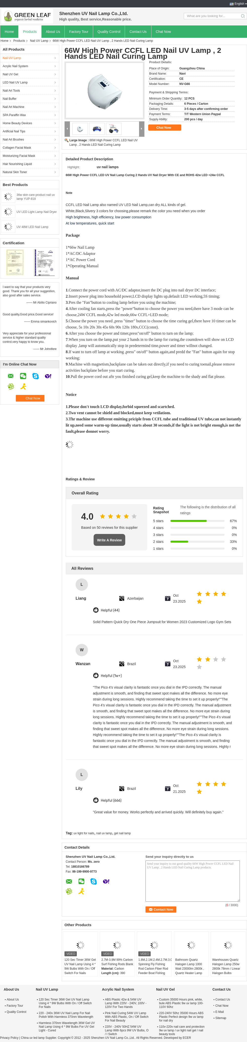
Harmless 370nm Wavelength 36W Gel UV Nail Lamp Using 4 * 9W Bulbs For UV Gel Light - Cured (67, 1026)
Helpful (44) (110, 610)
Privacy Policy (9, 1038)
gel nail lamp (122, 833)
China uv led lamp (32, 1038)
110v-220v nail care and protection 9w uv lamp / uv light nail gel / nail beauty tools (182, 1030)
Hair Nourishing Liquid (17, 164)
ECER (187, 1038)
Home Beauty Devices (17, 123)
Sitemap (220, 1018)
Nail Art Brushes (13, 139)
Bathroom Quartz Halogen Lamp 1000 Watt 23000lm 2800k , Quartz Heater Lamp (189, 966)
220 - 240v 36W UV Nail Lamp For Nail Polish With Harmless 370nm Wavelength (66, 1015)
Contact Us (137, 32)
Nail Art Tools (11, 90)
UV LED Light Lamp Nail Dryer (37, 212)
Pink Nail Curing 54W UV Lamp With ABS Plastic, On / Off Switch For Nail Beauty (127, 1016)
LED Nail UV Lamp (15, 82)
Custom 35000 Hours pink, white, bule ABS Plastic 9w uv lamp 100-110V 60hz (181, 1003)
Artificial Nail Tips (14, 131)
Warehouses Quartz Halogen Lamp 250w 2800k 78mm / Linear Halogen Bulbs (226, 966)
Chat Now (163, 32)
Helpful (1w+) (111, 676)
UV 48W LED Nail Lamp (32, 227)
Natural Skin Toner (15, 172)
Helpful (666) (111, 800)
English (239, 3)
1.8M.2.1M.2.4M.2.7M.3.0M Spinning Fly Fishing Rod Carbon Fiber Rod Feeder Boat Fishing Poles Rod (155, 968)
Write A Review (109, 540)
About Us (53, 32)
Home (9, 32)
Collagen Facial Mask (17, 147)
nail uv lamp (104, 833)
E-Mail (219, 1012)
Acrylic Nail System (15, 66)
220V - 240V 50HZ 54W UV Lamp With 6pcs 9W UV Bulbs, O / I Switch (127, 1030)
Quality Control (109, 32)
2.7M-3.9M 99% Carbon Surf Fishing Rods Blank (117, 962)
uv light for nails (84, 833)
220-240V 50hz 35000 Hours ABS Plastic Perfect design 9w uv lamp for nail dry (181, 1016)
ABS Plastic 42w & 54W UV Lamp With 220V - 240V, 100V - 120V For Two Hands (125, 1003)
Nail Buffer (10, 99)
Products (30, 32)
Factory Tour (78, 32)
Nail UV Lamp (39, 40)
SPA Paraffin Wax (14, 115)
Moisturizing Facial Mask (19, 156)
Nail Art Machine (13, 107)
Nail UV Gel (10, 74)
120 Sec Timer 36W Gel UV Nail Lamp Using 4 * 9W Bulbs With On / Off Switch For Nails (80, 966)
